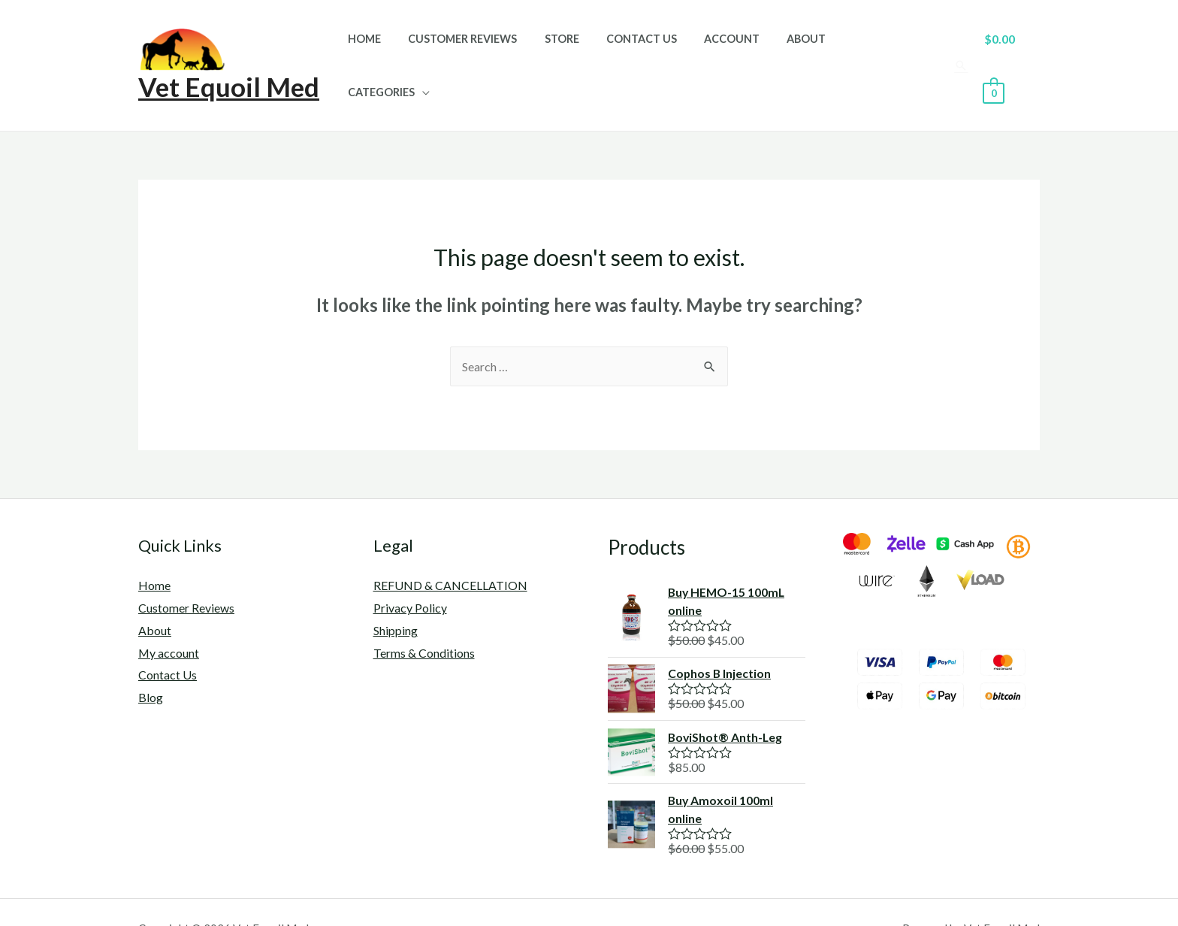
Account (735, 49)
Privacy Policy (410, 575)
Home (390, 49)
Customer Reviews (483, 49)
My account (169, 620)
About (804, 49)
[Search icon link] (960, 49)
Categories (879, 49)
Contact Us (650, 49)
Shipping (395, 597)
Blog (150, 664)
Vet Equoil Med (228, 70)
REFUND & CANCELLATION (450, 553)
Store (577, 49)
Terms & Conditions (424, 620)
